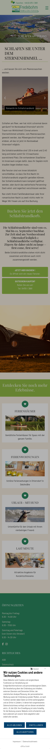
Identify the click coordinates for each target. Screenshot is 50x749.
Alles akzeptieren (25, 732)
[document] (25, 696)
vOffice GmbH (25, 746)
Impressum (17, 741)
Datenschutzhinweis (30, 741)
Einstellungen (36, 725)
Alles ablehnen (14, 725)
